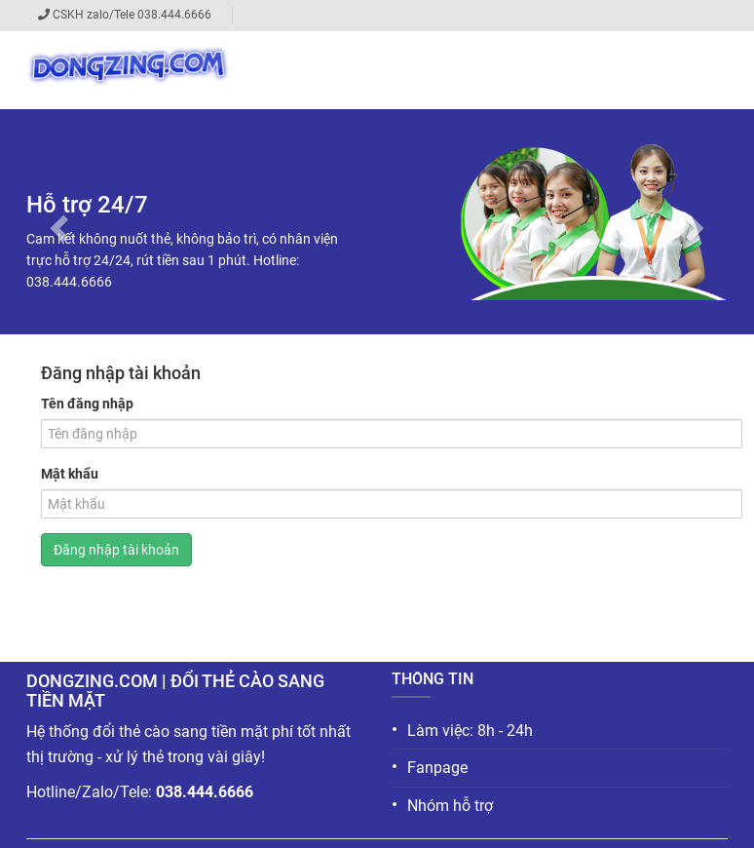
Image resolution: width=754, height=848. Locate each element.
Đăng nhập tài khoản (116, 550)
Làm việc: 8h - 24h (462, 729)
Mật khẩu (69, 474)
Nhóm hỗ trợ (442, 804)
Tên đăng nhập (87, 403)
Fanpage (430, 766)
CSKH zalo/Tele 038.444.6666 (135, 14)
